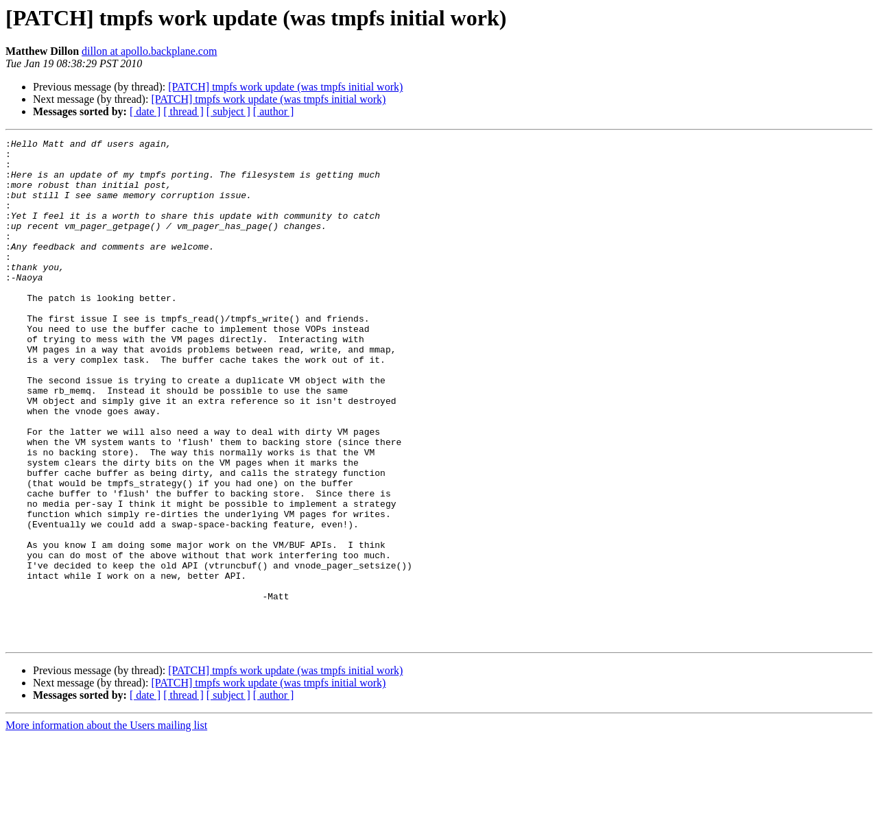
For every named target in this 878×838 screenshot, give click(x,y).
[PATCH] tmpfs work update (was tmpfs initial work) (285, 87)
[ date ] (145, 111)
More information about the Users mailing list (106, 826)
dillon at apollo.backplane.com (149, 51)
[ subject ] (228, 111)
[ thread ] (183, 111)
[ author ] (273, 111)
